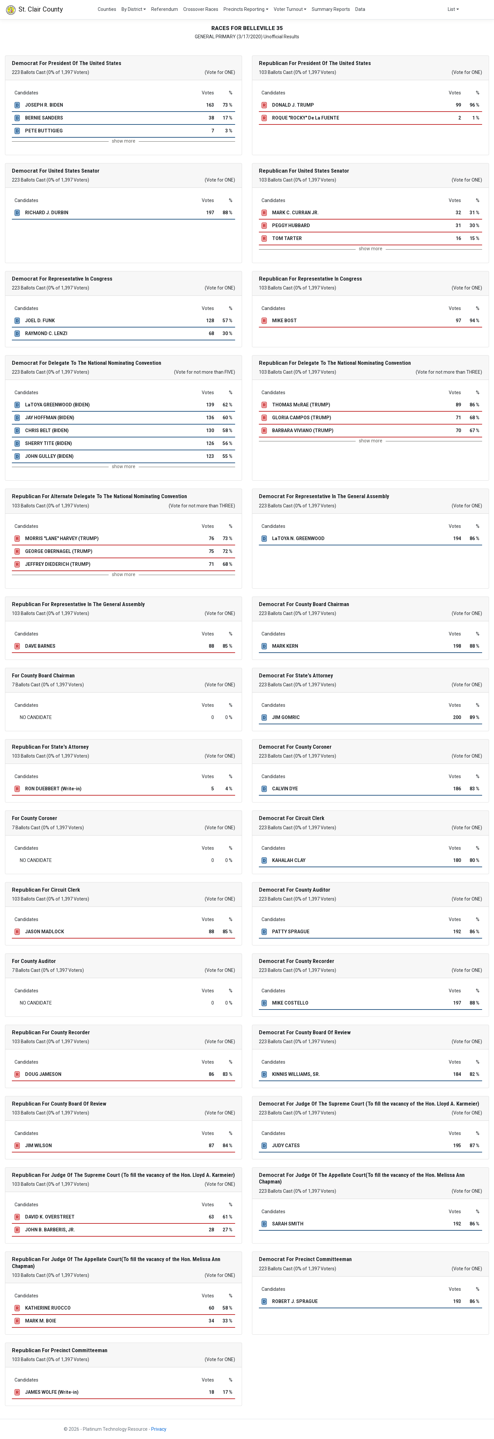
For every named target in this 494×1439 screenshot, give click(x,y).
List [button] (451, 9)
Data (360, 9)
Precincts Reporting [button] (244, 9)
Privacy (158, 1429)
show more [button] (123, 141)
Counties (107, 9)
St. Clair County (34, 10)
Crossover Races (200, 9)
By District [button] (132, 9)
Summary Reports (331, 9)
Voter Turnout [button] (288, 9)
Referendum (164, 9)
